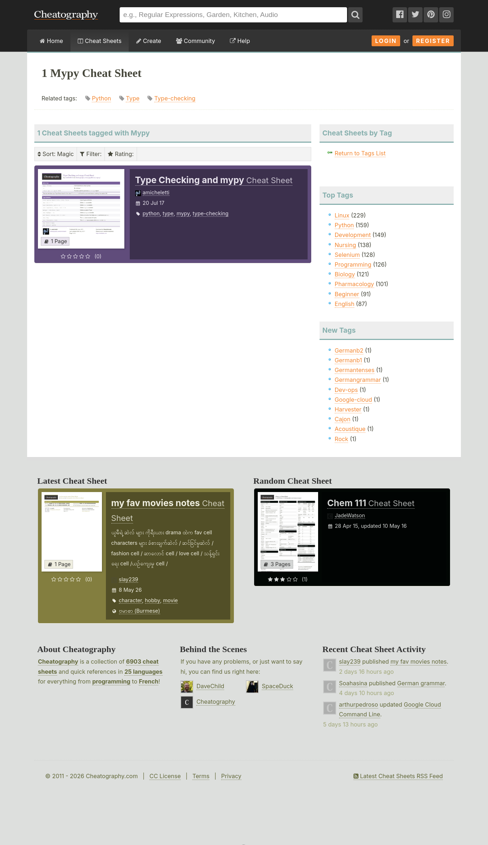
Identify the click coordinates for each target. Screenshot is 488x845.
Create (148, 40)
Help (240, 40)
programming (111, 681)
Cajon (343, 419)
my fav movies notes (418, 661)
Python (101, 98)
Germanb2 (349, 350)
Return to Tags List (360, 153)
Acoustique (350, 428)
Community (195, 40)
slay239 (128, 579)
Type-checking (175, 98)
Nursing (345, 245)
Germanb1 (348, 360)
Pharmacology (354, 284)
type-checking (210, 213)
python (151, 213)
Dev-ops (346, 389)
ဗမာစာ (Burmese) (139, 611)
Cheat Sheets (99, 40)
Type (132, 98)
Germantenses (354, 370)
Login (386, 40)
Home (51, 40)
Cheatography (58, 661)
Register (433, 40)
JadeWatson (350, 515)
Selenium (347, 254)
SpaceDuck (277, 686)
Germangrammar (358, 379)
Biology (345, 274)
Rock (341, 439)
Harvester (348, 409)
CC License (165, 776)
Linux (342, 215)
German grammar (421, 683)
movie (170, 600)
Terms (200, 776)
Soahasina (353, 683)
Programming (353, 264)
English (345, 303)
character (130, 600)
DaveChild (210, 686)
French (148, 681)
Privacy (231, 776)
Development (353, 234)
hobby (152, 600)
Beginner (347, 294)
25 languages (143, 671)
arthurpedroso (358, 704)
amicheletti (156, 192)
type (168, 213)
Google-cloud (353, 399)
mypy (182, 213)
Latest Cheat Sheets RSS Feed (398, 776)
